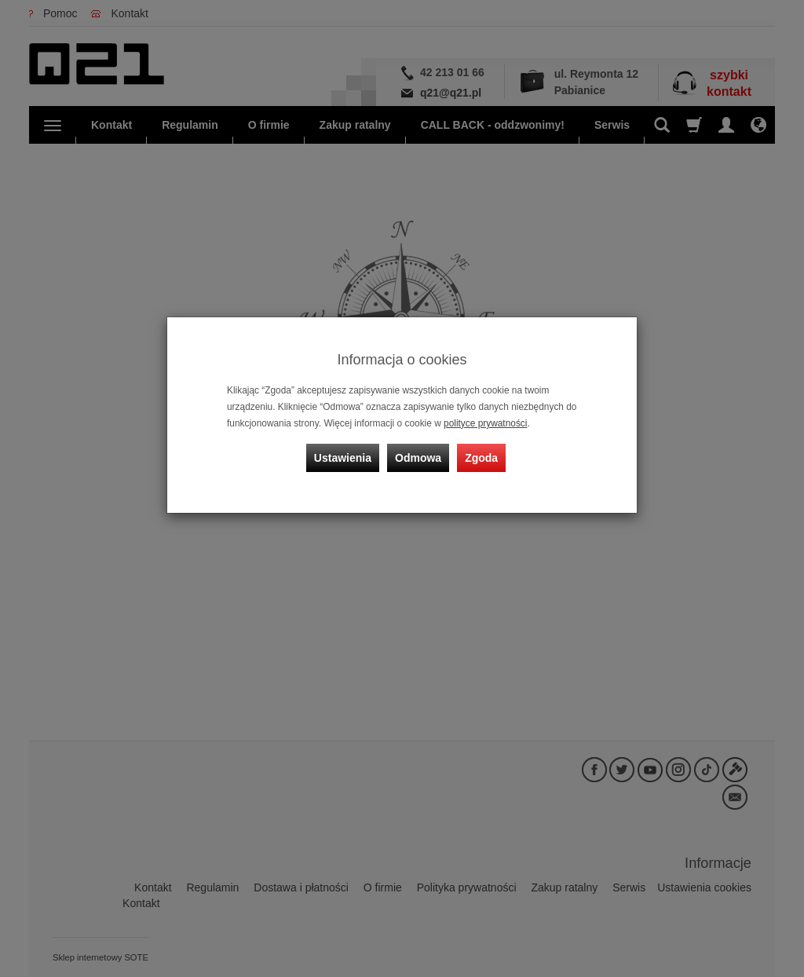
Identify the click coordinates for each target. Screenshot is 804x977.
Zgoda (481, 458)
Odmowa (418, 458)
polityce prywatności (485, 423)
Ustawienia (342, 458)
